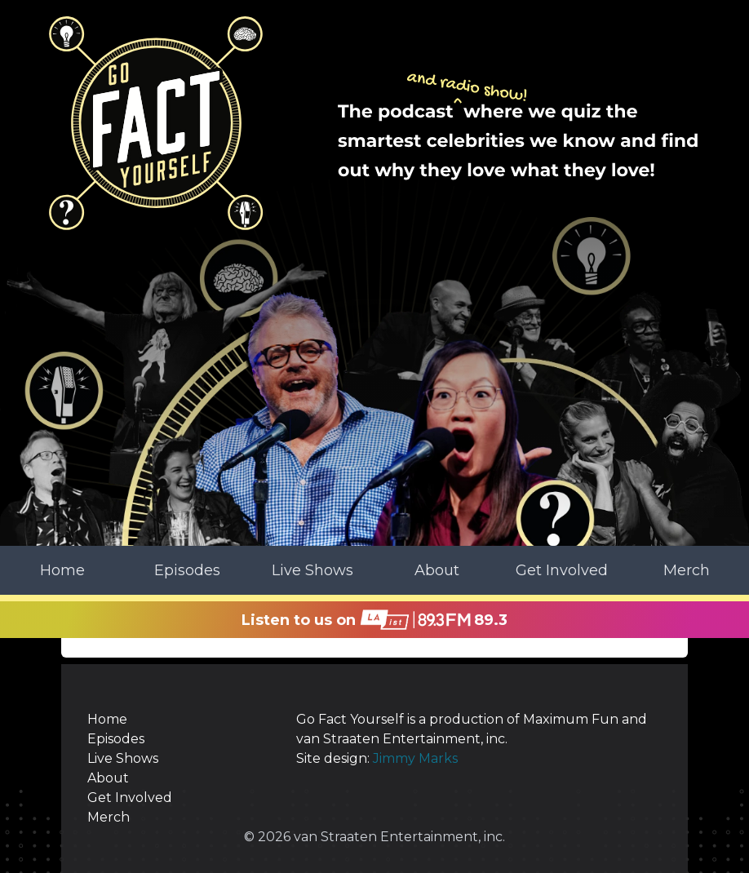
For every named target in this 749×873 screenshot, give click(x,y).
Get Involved (562, 570)
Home (62, 570)
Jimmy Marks (415, 758)
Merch (686, 570)
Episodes (187, 570)
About (436, 570)
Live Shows (312, 570)
